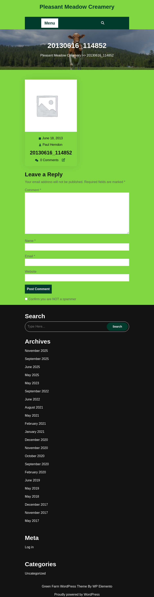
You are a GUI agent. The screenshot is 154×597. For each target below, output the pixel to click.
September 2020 (37, 464)
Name (30, 241)
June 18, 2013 (52, 138)
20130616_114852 (51, 152)
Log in (29, 547)
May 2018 (32, 496)
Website (31, 271)
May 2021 (32, 415)
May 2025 (32, 375)
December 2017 (36, 504)
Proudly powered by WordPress (77, 594)
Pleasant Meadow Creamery (77, 7)
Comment (33, 190)
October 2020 (34, 456)
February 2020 (35, 472)
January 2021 (34, 431)
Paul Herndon (53, 145)
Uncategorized (35, 573)
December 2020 (36, 440)
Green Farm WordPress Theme (65, 586)
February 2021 (35, 423)
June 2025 (32, 367)
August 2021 (34, 407)
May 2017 (32, 521)
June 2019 (32, 480)
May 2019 (32, 488)
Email (30, 256)
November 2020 (36, 448)
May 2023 (32, 383)
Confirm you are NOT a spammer (50, 299)
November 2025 (36, 350)
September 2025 (37, 359)
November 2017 (36, 512)
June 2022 (32, 399)
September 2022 (37, 391)
